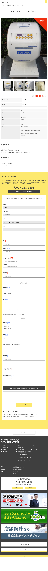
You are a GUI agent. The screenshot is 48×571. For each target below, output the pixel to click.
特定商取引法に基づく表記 (24, 544)
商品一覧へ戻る (24, 433)
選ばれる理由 (5, 447)
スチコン (20, 459)
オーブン (24, 459)
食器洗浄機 (26, 457)
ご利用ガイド (5, 445)
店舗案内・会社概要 (21, 447)
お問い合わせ (17, 487)
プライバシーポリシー (7, 411)
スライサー (26, 460)
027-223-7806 (24, 187)
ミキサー (27, 459)
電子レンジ (21, 460)
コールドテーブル (26, 456)
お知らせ (4, 449)
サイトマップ (35, 449)
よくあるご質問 (21, 449)
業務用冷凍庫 (27, 451)
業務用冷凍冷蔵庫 (21, 451)
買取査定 (30, 487)
